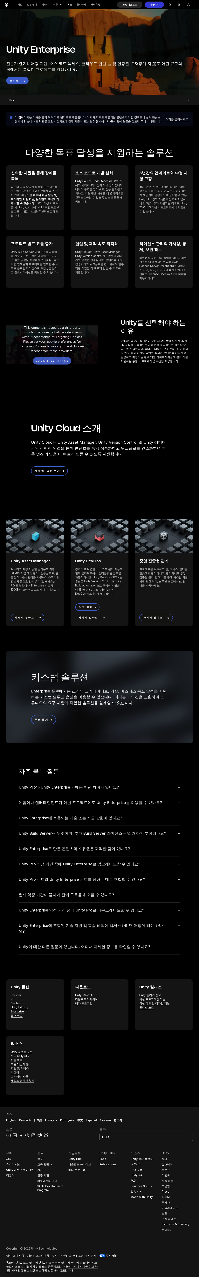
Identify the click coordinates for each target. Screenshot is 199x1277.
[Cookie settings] (52, 361)
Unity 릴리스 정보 (150, 995)
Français (51, 1120)
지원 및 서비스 (20, 1068)
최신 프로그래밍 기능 (152, 999)
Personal (16, 995)
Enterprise (17, 1011)
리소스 (45, 5)
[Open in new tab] (30, 1169)
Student (16, 1003)
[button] (129, 5)
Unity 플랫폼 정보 (21, 1052)
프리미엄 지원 (19, 1076)
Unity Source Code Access (92, 181)
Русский (105, 1120)
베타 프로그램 (83, 1003)
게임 (20, 5)
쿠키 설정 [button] (112, 1255)
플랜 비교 (17, 1015)
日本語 (38, 1120)
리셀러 (15, 1072)
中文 (80, 1120)
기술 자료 (17, 1060)
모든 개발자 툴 (20, 1064)
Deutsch (25, 1120)
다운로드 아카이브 (86, 999)
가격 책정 (95, 5)
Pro (13, 999)
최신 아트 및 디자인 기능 (154, 1003)
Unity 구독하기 (84, 995)
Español (91, 1120)
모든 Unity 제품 (20, 1056)
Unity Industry (19, 1007)
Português (67, 1120)
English (11, 1120)
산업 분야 (32, 5)
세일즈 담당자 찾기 (22, 1080)
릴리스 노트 (146, 1007)
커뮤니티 (58, 5)
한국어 (118, 1120)
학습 (69, 5)
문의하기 (81, 5)
